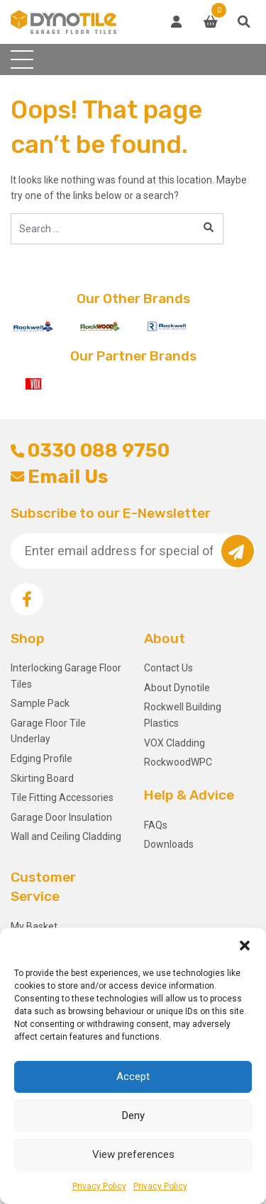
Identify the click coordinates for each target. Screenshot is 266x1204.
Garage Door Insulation (61, 817)
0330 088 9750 (90, 450)
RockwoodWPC (178, 762)
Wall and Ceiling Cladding (66, 836)
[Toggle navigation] (22, 59)
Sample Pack (40, 703)
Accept (133, 1076)
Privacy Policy (99, 1186)
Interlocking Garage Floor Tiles (66, 675)
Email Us (59, 476)
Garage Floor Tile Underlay (48, 730)
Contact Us (168, 668)
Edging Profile (41, 758)
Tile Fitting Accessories (62, 797)
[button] (245, 945)
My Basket (34, 926)
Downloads (169, 844)
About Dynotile (177, 687)
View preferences (133, 1154)
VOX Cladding (174, 743)
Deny (133, 1115)
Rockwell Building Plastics (182, 714)
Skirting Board (42, 778)
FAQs (155, 825)
